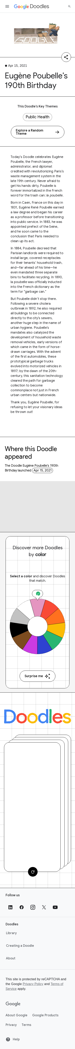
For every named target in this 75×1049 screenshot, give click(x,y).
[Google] (13, 1004)
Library (11, 933)
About (10, 958)
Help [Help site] (13, 1039)
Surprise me (37, 676)
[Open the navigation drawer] (7, 6)
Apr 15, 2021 (43, 470)
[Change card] (33, 872)
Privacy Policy (33, 984)
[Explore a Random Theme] (37, 132)
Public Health (37, 116)
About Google (16, 1015)
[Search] (69, 6)
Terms (26, 1025)
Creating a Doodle (20, 946)
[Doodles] (37, 716)
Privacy (11, 1025)
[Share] (66, 57)
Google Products (45, 1015)
